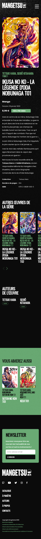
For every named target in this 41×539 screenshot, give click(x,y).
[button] (7, 268)
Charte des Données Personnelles (12, 527)
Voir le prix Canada (19, 111)
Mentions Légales (7, 522)
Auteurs (5, 500)
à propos (6, 505)
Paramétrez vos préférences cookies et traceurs (17, 531)
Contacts (6, 510)
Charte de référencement (10, 529)
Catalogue (6, 490)
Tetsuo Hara (23, 179)
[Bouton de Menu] (37, 7)
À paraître (6, 495)
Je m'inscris (11, 457)
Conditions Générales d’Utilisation (13, 524)
